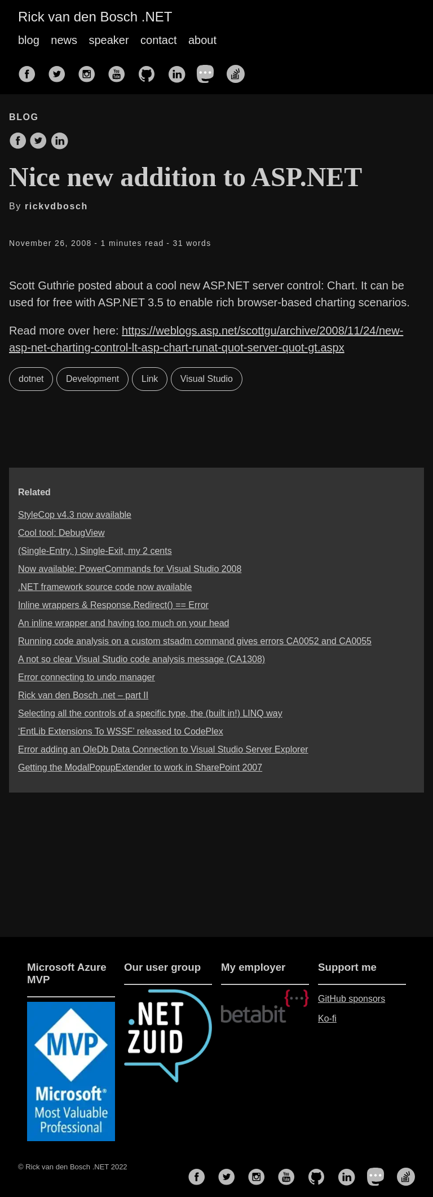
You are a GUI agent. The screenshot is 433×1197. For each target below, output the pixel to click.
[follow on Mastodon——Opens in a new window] (209, 70)
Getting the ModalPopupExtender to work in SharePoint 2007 (140, 767)
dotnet (31, 379)
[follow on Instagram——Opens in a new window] (90, 70)
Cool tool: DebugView (61, 533)
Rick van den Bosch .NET (95, 16)
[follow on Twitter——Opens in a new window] (60, 70)
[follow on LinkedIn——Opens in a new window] (179, 70)
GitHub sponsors (351, 999)
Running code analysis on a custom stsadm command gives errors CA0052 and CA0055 (195, 641)
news (64, 40)
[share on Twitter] (38, 141)
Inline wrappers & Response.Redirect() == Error (113, 605)
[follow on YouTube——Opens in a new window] (120, 70)
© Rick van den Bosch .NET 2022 (72, 1167)
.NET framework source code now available (105, 587)
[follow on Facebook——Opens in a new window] (30, 70)
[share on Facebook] (18, 141)
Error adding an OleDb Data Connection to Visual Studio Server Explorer (163, 749)
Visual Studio (206, 379)
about (202, 40)
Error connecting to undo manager (86, 677)
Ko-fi (327, 1018)
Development (92, 379)
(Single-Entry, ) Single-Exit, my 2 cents (95, 551)
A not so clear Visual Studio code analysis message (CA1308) (141, 659)
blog (28, 40)
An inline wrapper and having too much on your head (123, 623)
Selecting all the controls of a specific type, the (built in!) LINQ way (150, 713)
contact (158, 40)
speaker (109, 40)
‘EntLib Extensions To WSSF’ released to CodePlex (120, 731)
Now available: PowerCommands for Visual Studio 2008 (129, 569)
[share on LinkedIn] (59, 141)
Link (150, 379)
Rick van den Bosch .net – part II (83, 695)
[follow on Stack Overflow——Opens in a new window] (239, 70)
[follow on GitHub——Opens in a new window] (150, 70)
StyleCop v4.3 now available (74, 515)
